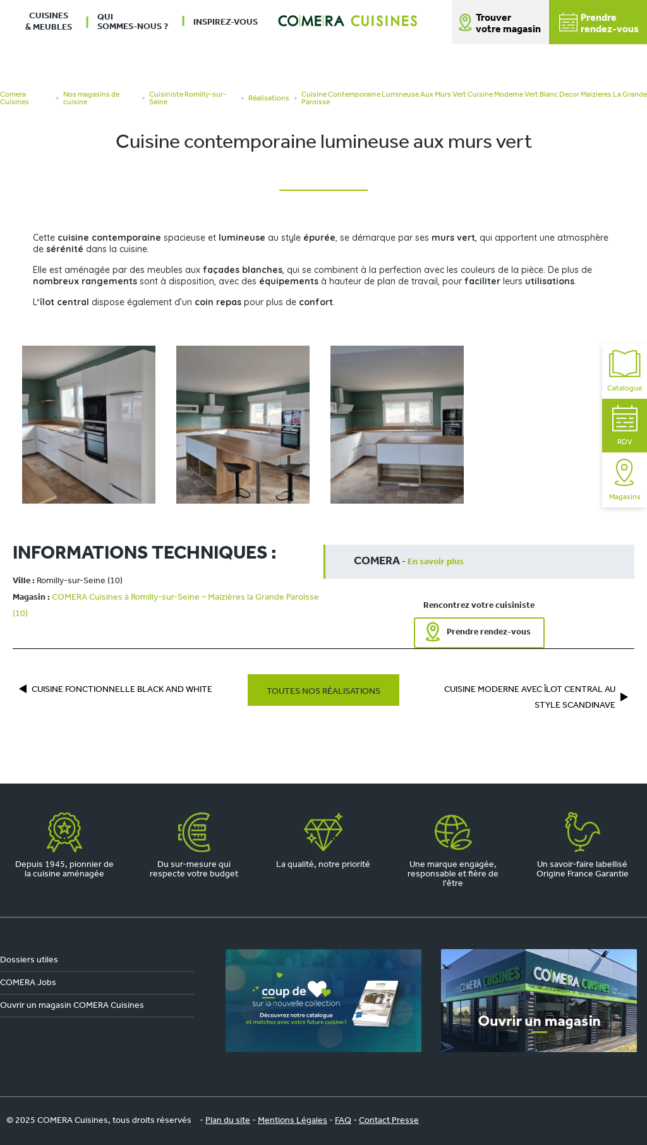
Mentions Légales (292, 1120)
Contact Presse (389, 1120)
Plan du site (227, 1120)
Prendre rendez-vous (489, 632)
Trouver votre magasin (508, 24)
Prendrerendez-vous (599, 24)
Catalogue (624, 371)
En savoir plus (436, 562)
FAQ (343, 1120)
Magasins (625, 480)
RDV (625, 425)
